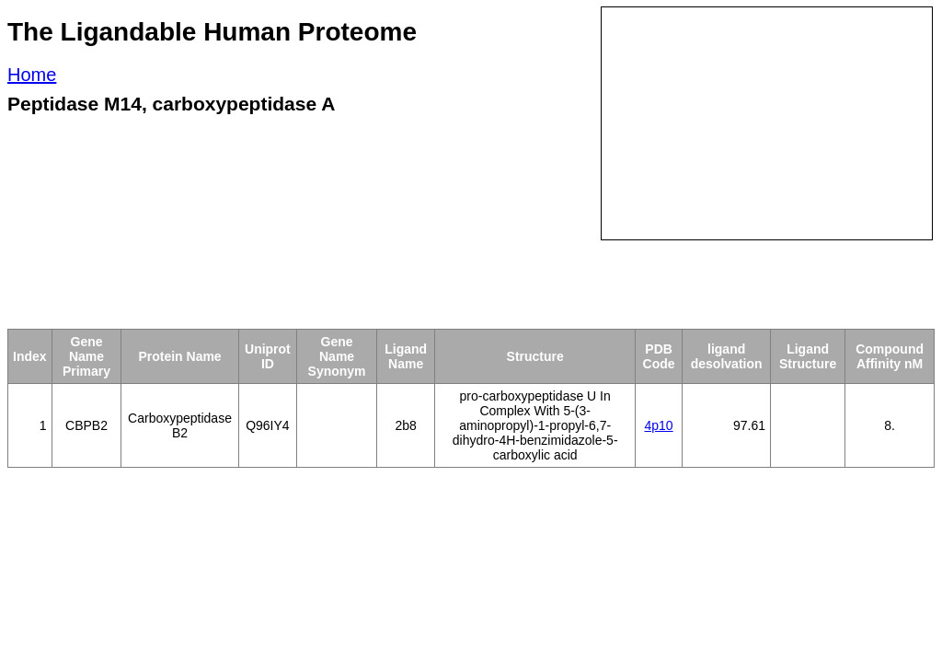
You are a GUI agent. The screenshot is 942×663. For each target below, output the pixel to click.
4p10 (659, 425)
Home (31, 74)
